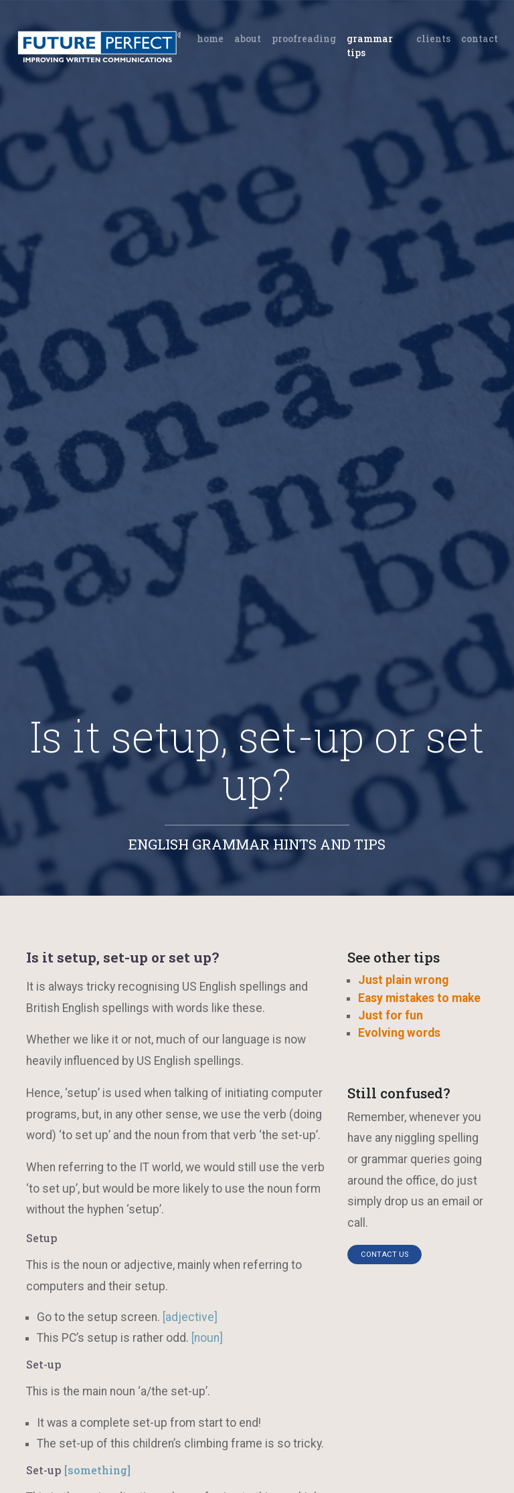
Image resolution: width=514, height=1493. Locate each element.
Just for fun (390, 1015)
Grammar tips (370, 45)
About (247, 38)
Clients (433, 38)
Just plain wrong (403, 980)
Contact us (384, 1254)
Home (213, 38)
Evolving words (399, 1032)
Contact (479, 38)
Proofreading (304, 38)
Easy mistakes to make (419, 998)
